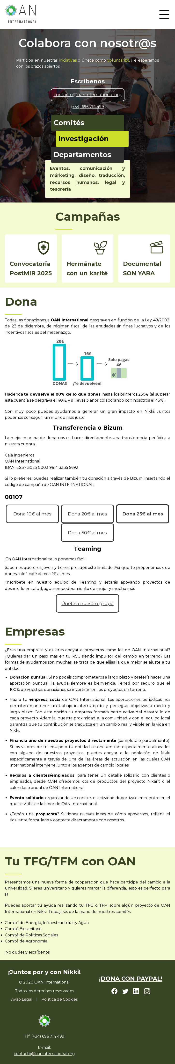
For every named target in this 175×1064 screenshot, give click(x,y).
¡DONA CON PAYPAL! (130, 978)
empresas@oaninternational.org (43, 836)
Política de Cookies (59, 999)
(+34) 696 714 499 (87, 106)
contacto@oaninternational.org (88, 94)
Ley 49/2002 (157, 320)
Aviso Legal (21, 999)
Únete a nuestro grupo (87, 603)
